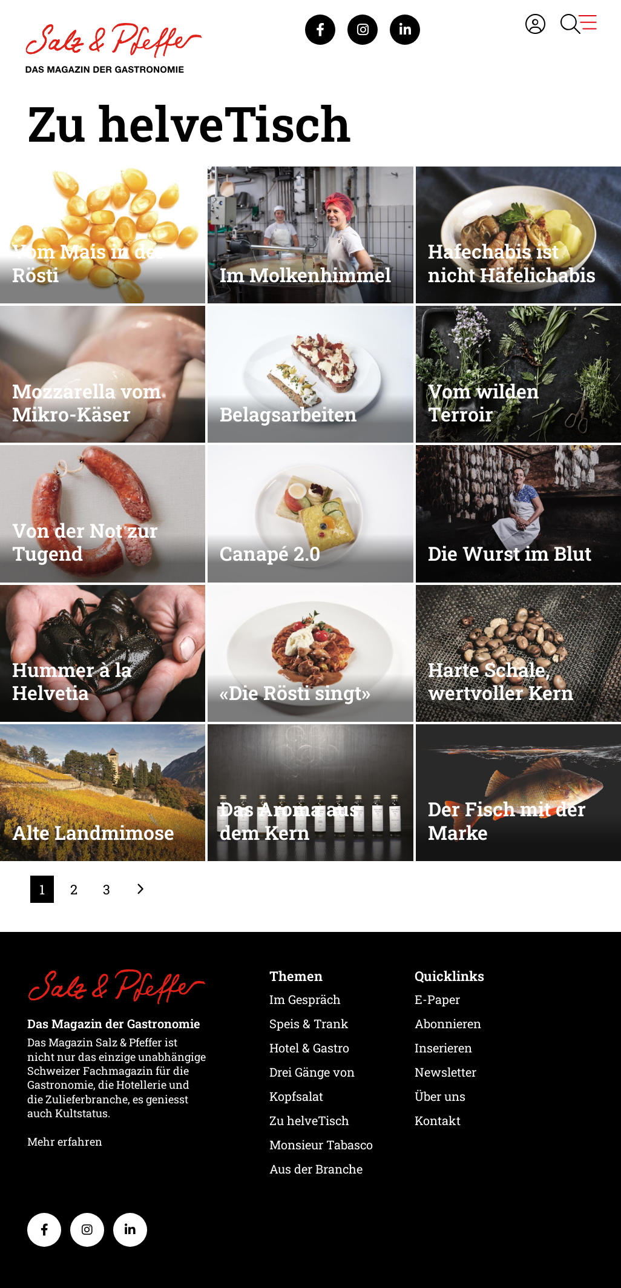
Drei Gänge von (312, 1072)
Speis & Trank (309, 1023)
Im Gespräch (305, 999)
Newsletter (445, 1072)
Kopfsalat (296, 1096)
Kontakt (438, 1120)
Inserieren (443, 1047)
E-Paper (437, 999)
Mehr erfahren (64, 1141)
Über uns (440, 1096)
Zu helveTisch (309, 1120)
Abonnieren (448, 1023)
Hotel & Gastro (309, 1047)
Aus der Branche (316, 1169)
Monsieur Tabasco (321, 1144)
